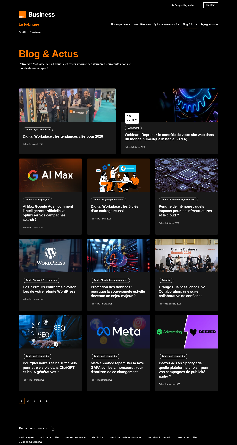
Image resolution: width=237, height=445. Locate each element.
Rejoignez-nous (209, 24)
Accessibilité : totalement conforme (125, 437)
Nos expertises (121, 24)
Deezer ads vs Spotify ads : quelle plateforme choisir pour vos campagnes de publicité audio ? (184, 377)
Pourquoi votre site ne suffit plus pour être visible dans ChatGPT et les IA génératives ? (50, 374)
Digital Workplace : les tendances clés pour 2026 (63, 137)
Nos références (142, 24)
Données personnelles (75, 437)
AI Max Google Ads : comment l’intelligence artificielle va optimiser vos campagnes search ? (48, 216)
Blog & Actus (190, 24)
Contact (210, 5)
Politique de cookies (49, 437)
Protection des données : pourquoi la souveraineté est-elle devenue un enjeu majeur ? (118, 296)
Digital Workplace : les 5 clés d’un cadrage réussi (115, 212)
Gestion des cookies (187, 437)
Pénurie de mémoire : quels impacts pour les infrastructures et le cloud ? (185, 214)
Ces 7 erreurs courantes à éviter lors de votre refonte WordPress (49, 294)
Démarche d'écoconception (159, 437)
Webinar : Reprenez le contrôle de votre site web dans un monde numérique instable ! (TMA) (165, 138)
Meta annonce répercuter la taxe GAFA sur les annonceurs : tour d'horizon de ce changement (117, 374)
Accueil (22, 32)
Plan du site (97, 437)
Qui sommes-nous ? (167, 24)
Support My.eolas (182, 5)
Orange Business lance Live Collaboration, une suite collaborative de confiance (182, 296)
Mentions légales (26, 437)
